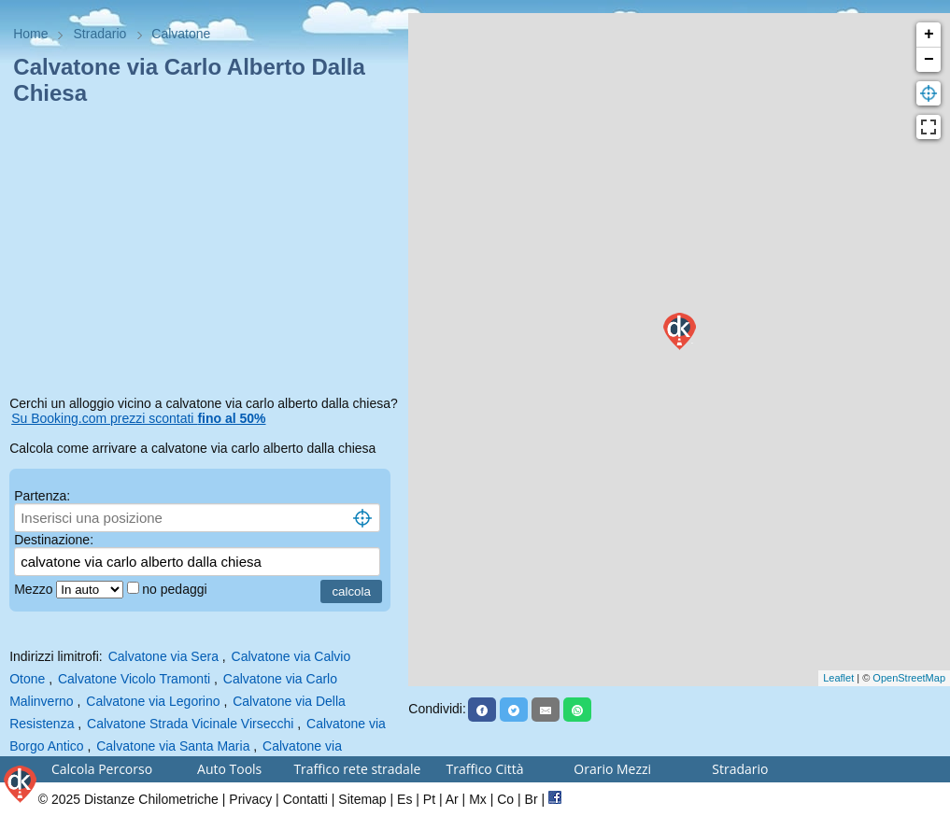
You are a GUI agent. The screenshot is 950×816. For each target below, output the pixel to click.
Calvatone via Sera (163, 656)
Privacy (250, 799)
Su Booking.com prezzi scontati (138, 418)
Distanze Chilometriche (151, 799)
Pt (429, 799)
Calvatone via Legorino (153, 701)
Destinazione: (53, 539)
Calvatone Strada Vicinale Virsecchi (190, 723)
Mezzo (35, 589)
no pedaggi (176, 589)
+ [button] (929, 34)
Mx (478, 799)
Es (404, 799)
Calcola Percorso (101, 769)
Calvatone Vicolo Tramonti (134, 678)
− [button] (929, 60)
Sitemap (362, 799)
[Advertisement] (204, 254)
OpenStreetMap (908, 677)
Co (505, 799)
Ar (452, 799)
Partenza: (42, 495)
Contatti (305, 799)
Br (531, 799)
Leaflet (838, 677)
